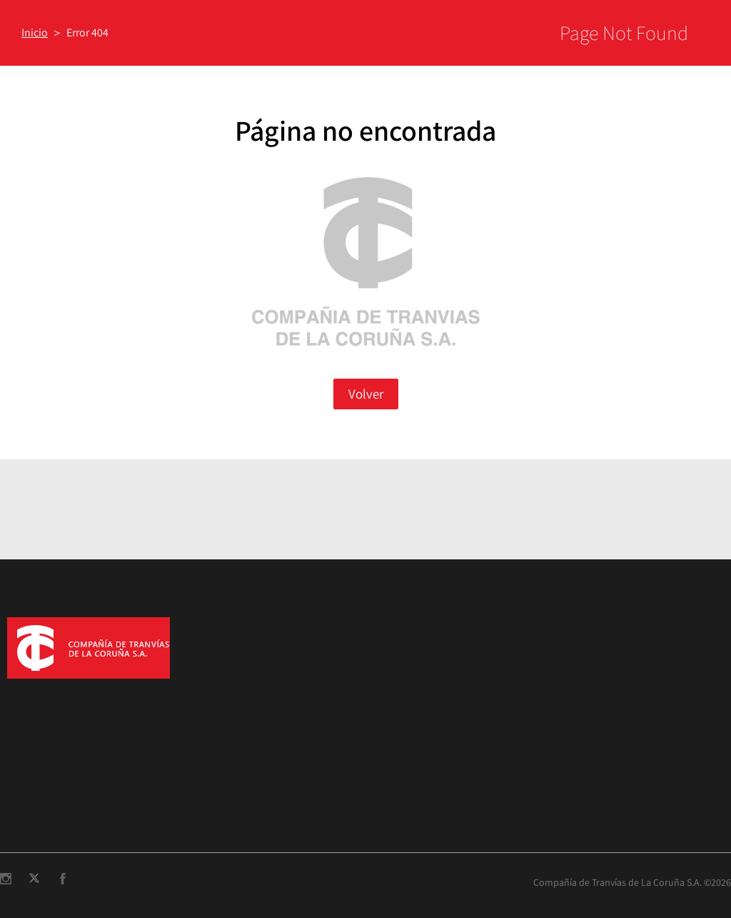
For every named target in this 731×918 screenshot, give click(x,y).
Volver (365, 393)
